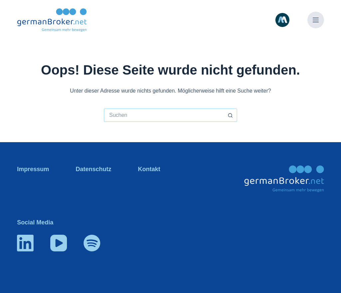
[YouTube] (58, 243)
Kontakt (149, 169)
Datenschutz (93, 169)
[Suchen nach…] (164, 115)
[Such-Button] (230, 115)
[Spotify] (92, 243)
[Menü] (315, 20)
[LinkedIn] (25, 243)
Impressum (33, 169)
